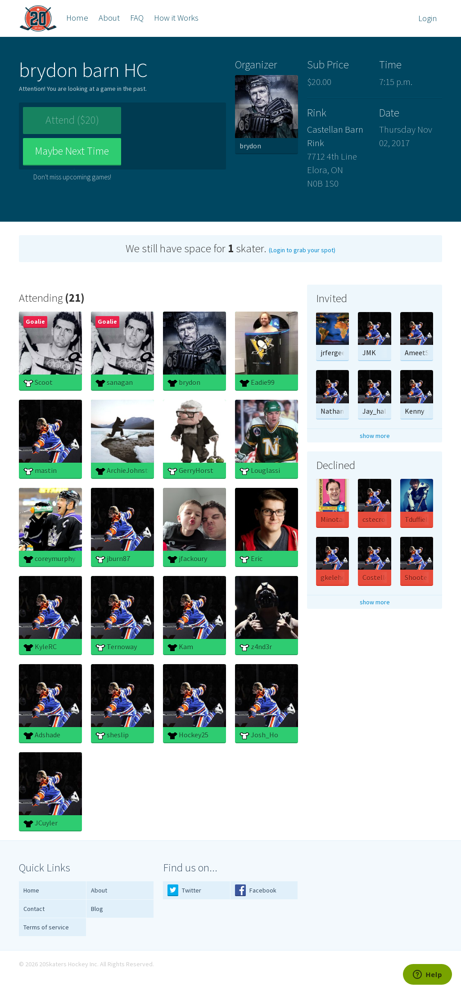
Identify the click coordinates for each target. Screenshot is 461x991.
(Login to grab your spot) (302, 250)
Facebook (255, 889)
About (109, 18)
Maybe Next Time (173, 123)
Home (77, 18)
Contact (34, 909)
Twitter (184, 889)
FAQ (137, 18)
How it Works (176, 18)
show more (375, 436)
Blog (97, 909)
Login (427, 18)
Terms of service (46, 927)
